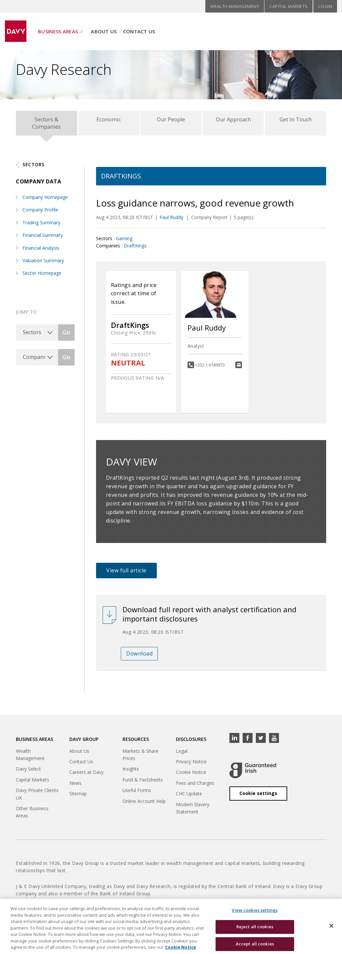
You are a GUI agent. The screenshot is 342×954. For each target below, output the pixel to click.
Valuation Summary (43, 263)
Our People (171, 121)
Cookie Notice (191, 775)
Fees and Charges (195, 786)
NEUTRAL (128, 366)
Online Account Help (144, 804)
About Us (104, 26)
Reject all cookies (254, 931)
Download (139, 656)
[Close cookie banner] (331, 929)
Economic (108, 121)
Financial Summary (42, 238)
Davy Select (28, 772)
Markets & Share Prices (140, 757)
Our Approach (233, 121)
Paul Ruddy (172, 220)
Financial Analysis (40, 251)
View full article (126, 573)
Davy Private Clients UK (37, 797)
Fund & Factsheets (142, 782)
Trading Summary (41, 225)
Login (325, 6)
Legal (182, 754)
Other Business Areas (32, 815)
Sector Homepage (41, 276)
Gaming (124, 241)
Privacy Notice (191, 764)
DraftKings (135, 248)
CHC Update (189, 796)
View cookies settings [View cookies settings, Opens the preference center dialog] (255, 914)
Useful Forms (136, 793)
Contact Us (139, 26)
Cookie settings (258, 796)
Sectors (33, 167)
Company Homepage (45, 200)
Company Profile (40, 213)
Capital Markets (288, 6)
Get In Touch (295, 121)
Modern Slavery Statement (192, 811)
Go (66, 335)
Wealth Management (234, 6)
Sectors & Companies (46, 124)
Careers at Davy (86, 775)
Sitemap (78, 796)
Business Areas (58, 27)
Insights (130, 772)
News (75, 786)
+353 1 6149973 (210, 368)
